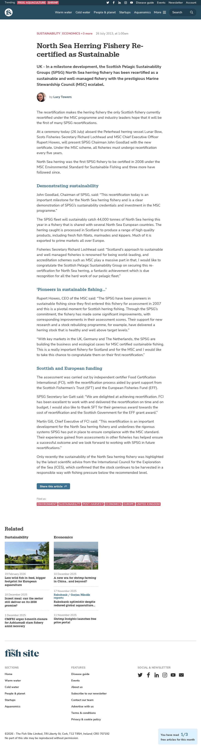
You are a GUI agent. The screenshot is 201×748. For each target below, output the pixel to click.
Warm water (63, 12)
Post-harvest (93, 504)
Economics (71, 33)
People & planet (105, 12)
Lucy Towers (62, 97)
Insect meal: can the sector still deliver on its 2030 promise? (24, 602)
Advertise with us (82, 706)
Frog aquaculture (32, 2)
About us (77, 687)
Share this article (53, 486)
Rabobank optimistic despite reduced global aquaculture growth (74, 603)
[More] (160, 12)
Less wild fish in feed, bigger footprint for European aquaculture (25, 581)
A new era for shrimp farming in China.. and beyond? (75, 579)
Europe (128, 504)
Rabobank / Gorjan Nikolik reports (72, 596)
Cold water (83, 12)
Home (8, 674)
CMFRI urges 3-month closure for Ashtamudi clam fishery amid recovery (26, 622)
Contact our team (82, 700)
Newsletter (176, 3)
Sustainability (48, 33)
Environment (47, 504)
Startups (125, 12)
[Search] (182, 12)
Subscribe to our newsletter (89, 693)
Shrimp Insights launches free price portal (75, 620)
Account (191, 3)
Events (161, 3)
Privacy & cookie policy (86, 719)
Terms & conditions (83, 713)
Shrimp (53, 2)
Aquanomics (142, 12)
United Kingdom (148, 504)
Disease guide (145, 3)
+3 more (86, 33)
